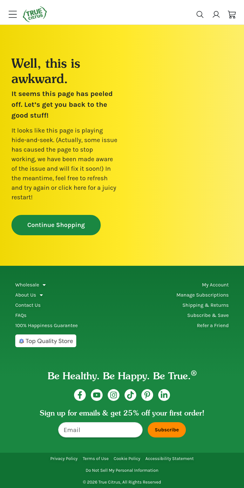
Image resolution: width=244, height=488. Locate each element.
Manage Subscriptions (202, 295)
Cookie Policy (127, 458)
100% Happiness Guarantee (46, 325)
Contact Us (28, 305)
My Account (215, 285)
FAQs (21, 315)
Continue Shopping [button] (56, 225)
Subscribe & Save (208, 315)
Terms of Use (95, 458)
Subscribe (167, 430)
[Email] (100, 429)
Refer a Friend (213, 325)
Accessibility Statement (170, 458)
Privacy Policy (64, 458)
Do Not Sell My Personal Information (121, 470)
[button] (232, 14)
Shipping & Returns (205, 305)
